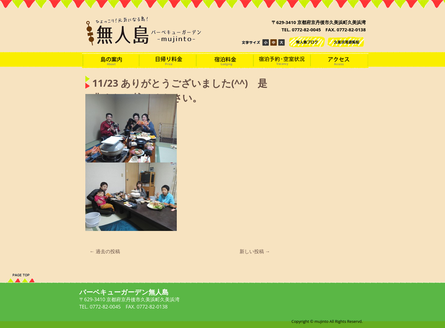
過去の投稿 (105, 251)
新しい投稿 (255, 251)
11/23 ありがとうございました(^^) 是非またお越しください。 (179, 91)
